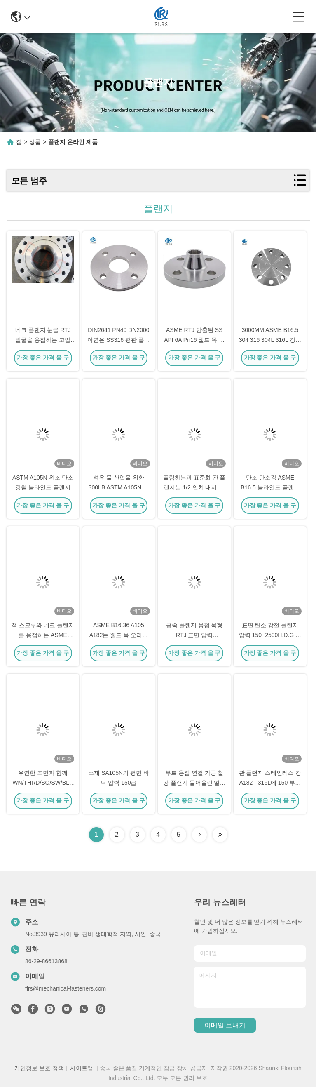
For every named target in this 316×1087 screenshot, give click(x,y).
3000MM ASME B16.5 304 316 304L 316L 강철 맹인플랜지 (270, 340)
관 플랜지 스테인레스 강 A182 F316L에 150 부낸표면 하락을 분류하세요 (270, 782)
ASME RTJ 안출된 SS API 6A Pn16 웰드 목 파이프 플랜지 (194, 340)
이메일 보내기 (225, 1025)
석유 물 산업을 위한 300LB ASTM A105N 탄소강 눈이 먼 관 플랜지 (119, 487)
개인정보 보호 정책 (39, 1068)
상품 (35, 142)
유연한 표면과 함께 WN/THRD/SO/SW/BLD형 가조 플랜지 (42, 782)
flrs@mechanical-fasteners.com (65, 988)
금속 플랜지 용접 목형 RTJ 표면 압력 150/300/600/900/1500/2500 (199, 635)
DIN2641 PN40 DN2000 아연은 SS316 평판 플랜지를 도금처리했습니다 (118, 340)
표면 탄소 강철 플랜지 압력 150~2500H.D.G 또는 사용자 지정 (270, 635)
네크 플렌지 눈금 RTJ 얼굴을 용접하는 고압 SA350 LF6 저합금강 (43, 340)
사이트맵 (81, 1068)
